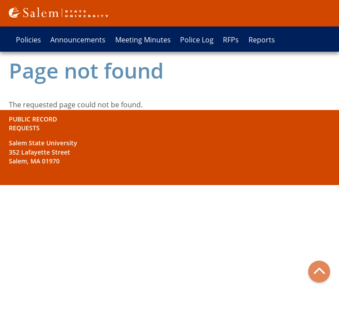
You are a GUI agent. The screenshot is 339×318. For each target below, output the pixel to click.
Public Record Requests (33, 123)
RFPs (231, 40)
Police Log (197, 40)
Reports (262, 40)
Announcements (77, 40)
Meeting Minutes (143, 40)
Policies (28, 40)
